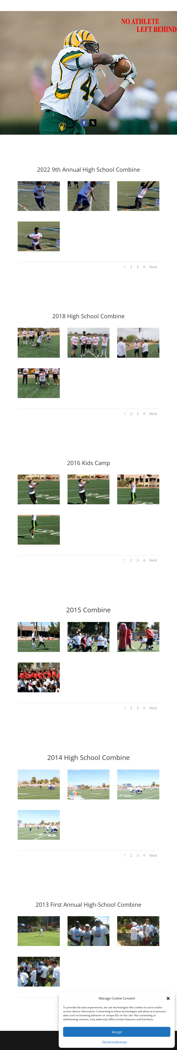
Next (153, 266)
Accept (117, 1032)
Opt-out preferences (114, 1042)
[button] (168, 998)
